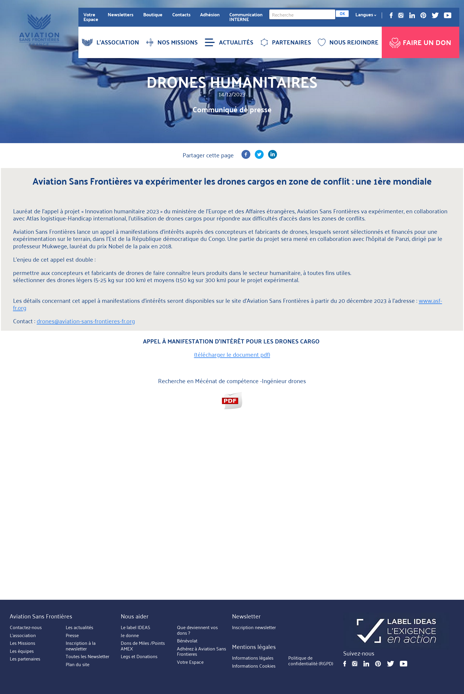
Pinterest (423, 15)
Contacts (181, 14)
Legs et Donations (139, 656)
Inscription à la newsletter (81, 646)
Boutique (152, 14)
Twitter (435, 15)
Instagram (401, 15)
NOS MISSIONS (172, 42)
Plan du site (77, 664)
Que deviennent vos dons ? (197, 630)
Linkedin (412, 15)
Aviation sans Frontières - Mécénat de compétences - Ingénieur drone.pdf (232, 400)
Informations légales (252, 658)
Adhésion (210, 14)
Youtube (447, 15)
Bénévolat (187, 641)
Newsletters (120, 14)
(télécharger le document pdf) (232, 354)
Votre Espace (90, 16)
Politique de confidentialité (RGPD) (310, 661)
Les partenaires (25, 659)
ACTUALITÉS (228, 42)
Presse (72, 635)
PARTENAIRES (285, 42)
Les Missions (22, 643)
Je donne (130, 635)
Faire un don (419, 41)
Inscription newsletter (254, 627)
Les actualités (79, 627)
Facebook (391, 15)
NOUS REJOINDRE (348, 42)
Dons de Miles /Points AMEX (143, 646)
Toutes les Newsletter (87, 656)
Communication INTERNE (245, 16)
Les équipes (22, 651)
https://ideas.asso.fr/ (396, 631)
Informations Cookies (254, 666)
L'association (23, 635)
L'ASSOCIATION (110, 42)
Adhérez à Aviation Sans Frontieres (201, 651)
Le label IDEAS (135, 627)
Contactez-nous (26, 627)
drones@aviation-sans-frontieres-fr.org (86, 320)
